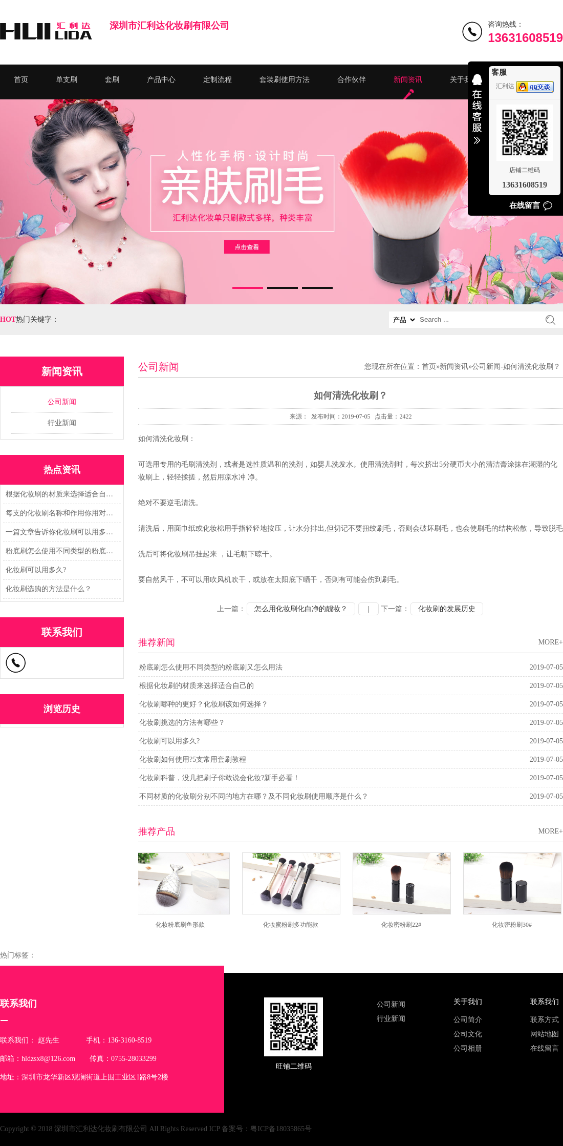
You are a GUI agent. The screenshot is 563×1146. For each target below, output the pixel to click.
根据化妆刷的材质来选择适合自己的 (60, 494)
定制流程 (217, 80)
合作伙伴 (351, 80)
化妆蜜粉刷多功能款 (292, 924)
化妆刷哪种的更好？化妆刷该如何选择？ (203, 704)
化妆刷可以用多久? (36, 570)
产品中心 (161, 80)
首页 (21, 80)
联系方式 (544, 1020)
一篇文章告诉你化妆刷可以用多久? (60, 532)
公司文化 (467, 1034)
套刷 (112, 80)
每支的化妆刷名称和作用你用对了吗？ (60, 513)
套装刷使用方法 (284, 80)
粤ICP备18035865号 (281, 1129)
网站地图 (544, 1034)
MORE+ (550, 642)
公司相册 (467, 1048)
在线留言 (544, 1048)
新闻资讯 (408, 80)
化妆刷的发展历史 (446, 609)
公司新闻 (62, 402)
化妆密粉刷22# (403, 924)
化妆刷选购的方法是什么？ (49, 589)
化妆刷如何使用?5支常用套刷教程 (192, 759)
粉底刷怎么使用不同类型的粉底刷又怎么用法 (60, 551)
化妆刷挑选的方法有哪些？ (182, 722)
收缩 (477, 115)
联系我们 (544, 1002)
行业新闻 (62, 423)
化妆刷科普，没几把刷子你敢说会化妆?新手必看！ (219, 778)
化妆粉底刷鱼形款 (181, 924)
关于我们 (464, 80)
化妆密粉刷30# (513, 924)
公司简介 (467, 1020)
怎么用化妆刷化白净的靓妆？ (301, 609)
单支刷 (66, 80)
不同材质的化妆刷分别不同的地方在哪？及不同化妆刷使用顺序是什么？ (254, 796)
